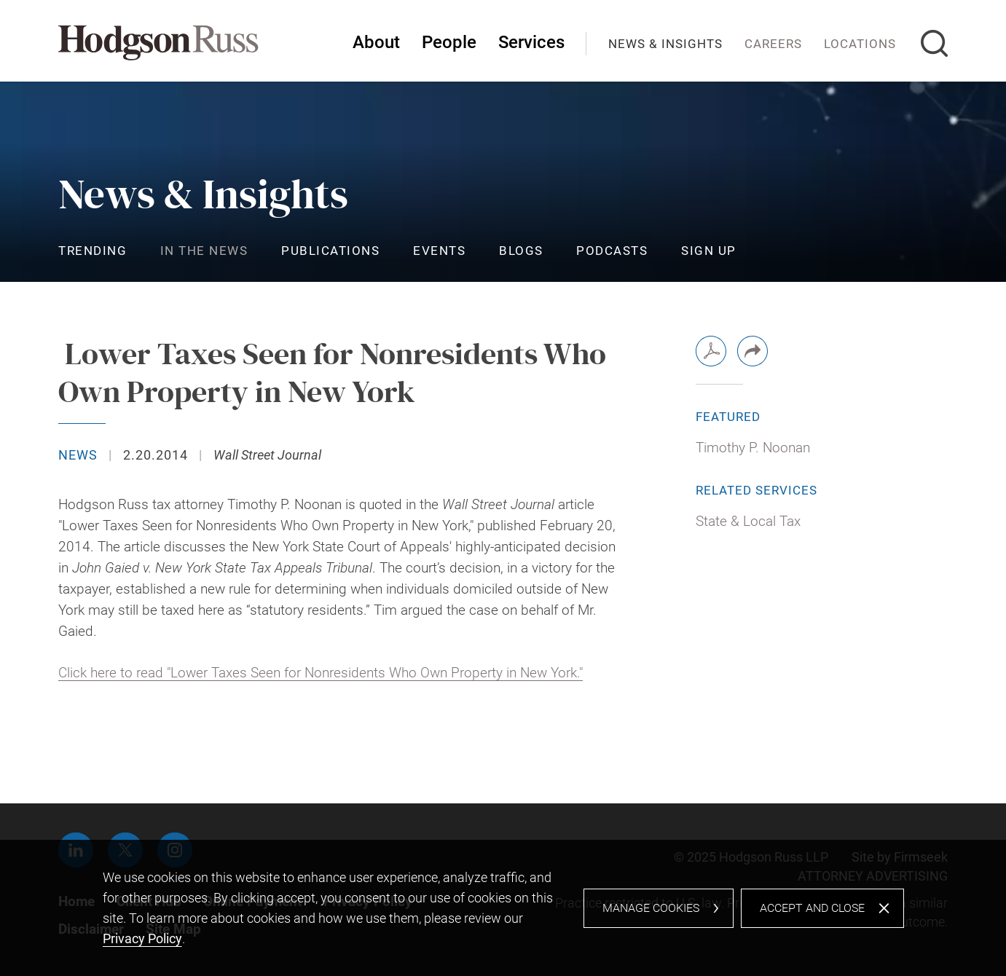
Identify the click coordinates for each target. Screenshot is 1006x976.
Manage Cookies (650, 908)
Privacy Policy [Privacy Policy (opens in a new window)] (142, 938)
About (376, 42)
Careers (773, 43)
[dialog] (503, 908)
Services (531, 42)
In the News (204, 250)
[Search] (934, 43)
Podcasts (612, 250)
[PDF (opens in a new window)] (711, 351)
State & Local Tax (748, 521)
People (449, 42)
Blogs (521, 250)
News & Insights (665, 43)
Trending (92, 250)
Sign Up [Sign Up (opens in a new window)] (708, 250)
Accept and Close (812, 908)
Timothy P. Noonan (753, 447)
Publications (330, 250)
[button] (752, 351)
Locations (860, 43)
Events (439, 250)
